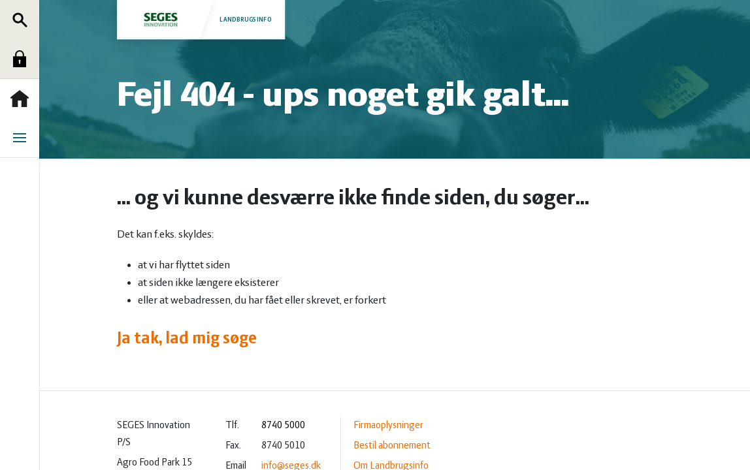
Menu (23, 137)
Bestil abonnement (392, 446)
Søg (23, 19)
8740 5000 (283, 425)
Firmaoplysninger (388, 425)
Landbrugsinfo (200, 19)
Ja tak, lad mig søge (187, 339)
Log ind (23, 58)
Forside (23, 98)
